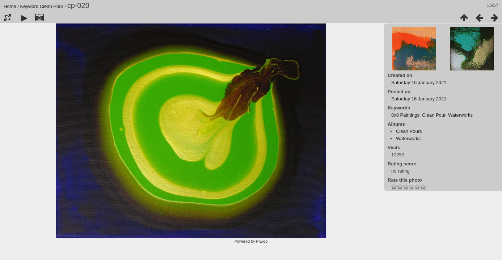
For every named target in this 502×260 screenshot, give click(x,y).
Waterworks (460, 115)
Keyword (29, 6)
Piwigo (262, 241)
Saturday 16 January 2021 (419, 82)
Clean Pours (409, 131)
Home (10, 6)
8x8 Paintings (405, 115)
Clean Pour (51, 6)
